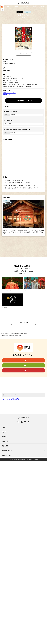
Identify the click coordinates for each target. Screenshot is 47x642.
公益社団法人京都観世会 (9, 93)
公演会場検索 (16, 6)
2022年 (24, 365)
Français (4, 436)
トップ (3, 427)
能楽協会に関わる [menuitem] (7, 450)
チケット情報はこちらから (23, 100)
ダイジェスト (42, 6)
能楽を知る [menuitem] (5, 446)
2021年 (24, 360)
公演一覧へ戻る (24, 322)
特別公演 (34, 6)
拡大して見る (23, 53)
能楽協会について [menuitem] (7, 455)
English (4, 431)
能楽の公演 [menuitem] (5, 441)
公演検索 (7, 6)
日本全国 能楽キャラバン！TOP (7, 333)
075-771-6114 (6, 94)
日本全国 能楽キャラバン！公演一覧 (21, 333)
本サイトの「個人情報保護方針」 (11, 399)
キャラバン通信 (25, 6)
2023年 (24, 370)
